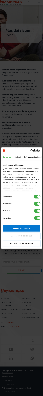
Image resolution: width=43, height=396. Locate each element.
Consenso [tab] (7, 157)
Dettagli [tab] (17, 157)
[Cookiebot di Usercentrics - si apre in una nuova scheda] (30, 150)
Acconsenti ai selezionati (21, 236)
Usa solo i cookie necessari (21, 243)
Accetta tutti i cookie (21, 228)
